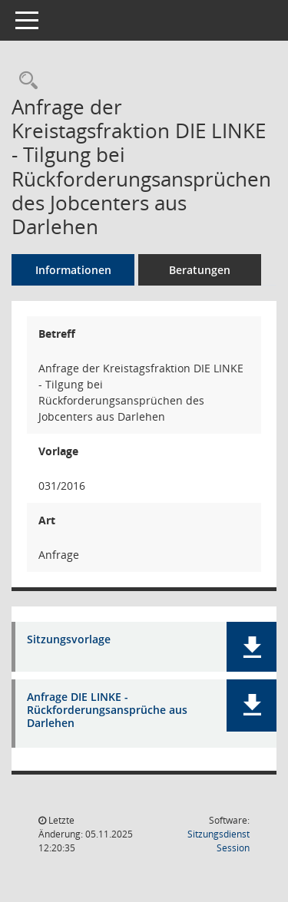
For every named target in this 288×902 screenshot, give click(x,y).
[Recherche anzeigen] (25, 81)
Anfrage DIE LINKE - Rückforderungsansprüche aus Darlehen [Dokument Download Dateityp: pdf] (107, 710)
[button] (251, 647)
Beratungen (199, 270)
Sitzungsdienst (218, 841)
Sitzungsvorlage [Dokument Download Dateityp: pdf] (69, 639)
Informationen (73, 270)
